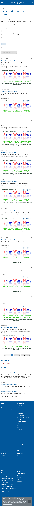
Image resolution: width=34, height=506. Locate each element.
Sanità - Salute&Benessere (6, 486)
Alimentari (3, 455)
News (9, 44)
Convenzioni (19, 466)
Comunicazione (20, 413)
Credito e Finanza (20, 415)
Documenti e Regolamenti (6, 409)
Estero (18, 423)
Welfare (18, 450)
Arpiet (2, 461)
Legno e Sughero (4, 482)
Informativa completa (7, 504)
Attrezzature (11, 31)
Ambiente (19, 407)
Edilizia (2, 468)
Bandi (18, 411)
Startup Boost (20, 459)
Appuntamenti (25, 44)
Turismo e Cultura (5, 491)
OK (29, 501)
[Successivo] (26, 355)
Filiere (18, 425)
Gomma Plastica (4, 476)
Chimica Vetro (4, 463)
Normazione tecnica (21, 433)
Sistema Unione (20, 468)
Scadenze (13, 47)
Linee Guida (5, 47)
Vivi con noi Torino (20, 461)
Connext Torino (20, 457)
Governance (3, 407)
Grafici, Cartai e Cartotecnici (7, 478)
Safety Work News (5, 363)
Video (18, 479)
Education (19, 419)
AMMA (2, 457)
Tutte (4, 44)
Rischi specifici (6, 36)
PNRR (18, 435)
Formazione (19, 429)
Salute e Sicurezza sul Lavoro (18, 6)
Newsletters (19, 475)
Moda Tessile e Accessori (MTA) (7, 484)
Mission (2, 405)
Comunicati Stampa (21, 473)
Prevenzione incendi (7, 33)
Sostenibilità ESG (20, 444)
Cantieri (19, 31)
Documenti (16, 44)
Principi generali (18, 33)
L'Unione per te (8, 6)
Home (2, 6)
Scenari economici (20, 442)
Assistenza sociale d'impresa (23, 409)
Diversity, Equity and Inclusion (23, 417)
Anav (2, 459)
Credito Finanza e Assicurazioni (7, 464)
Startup (18, 446)
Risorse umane (20, 438)
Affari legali (19, 405)
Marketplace (19, 464)
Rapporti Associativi (21, 437)
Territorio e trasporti (21, 448)
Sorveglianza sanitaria (17, 36)
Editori (2, 470)
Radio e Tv (19, 477)
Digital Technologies (5, 466)
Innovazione (19, 431)
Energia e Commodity (21, 421)
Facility (2, 474)
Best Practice (20, 463)
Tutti (4, 31)
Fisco (18, 427)
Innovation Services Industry (7, 480)
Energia (2, 472)
